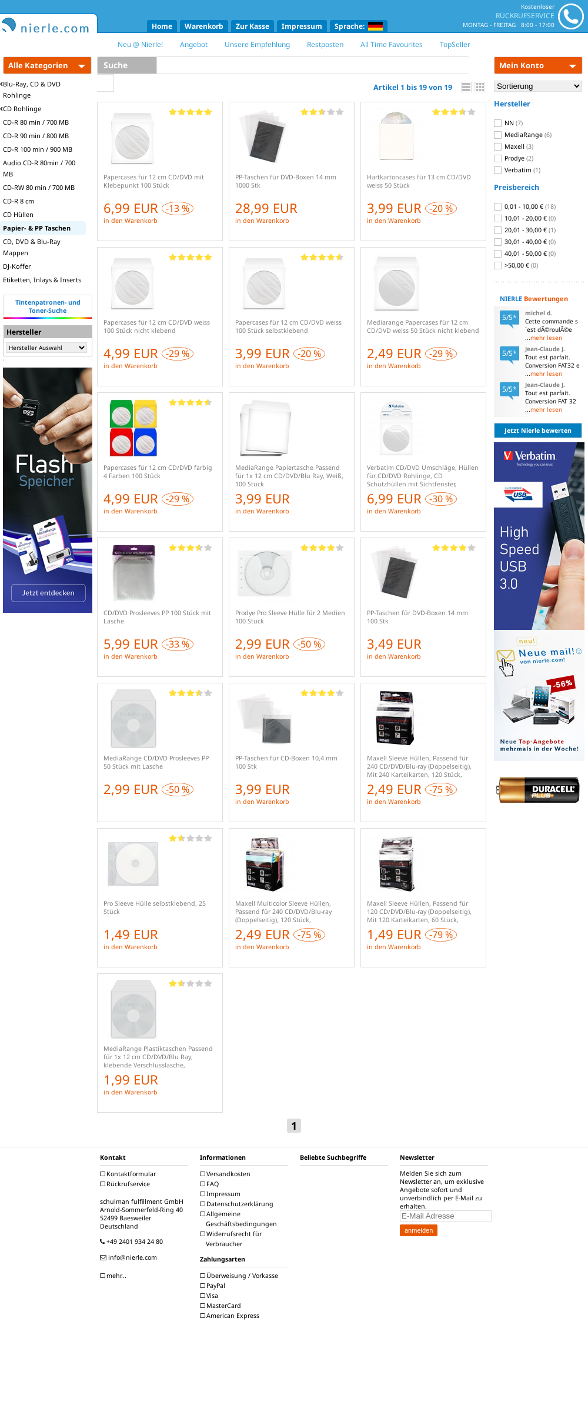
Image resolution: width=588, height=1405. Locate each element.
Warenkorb (204, 26)
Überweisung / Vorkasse (240, 1275)
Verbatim (517, 170)
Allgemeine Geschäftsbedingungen (240, 1219)
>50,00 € (516, 265)
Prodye (513, 158)
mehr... (114, 1275)
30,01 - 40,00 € (525, 242)
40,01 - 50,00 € (525, 253)
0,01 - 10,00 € (525, 206)
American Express (231, 1315)
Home (162, 26)
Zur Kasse (252, 26)
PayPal (214, 1285)
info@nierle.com (130, 1257)
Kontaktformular (129, 1174)
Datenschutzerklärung (238, 1204)
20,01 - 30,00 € (525, 230)
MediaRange (523, 135)
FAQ (211, 1184)
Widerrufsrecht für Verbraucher (232, 1239)
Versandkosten (226, 1174)
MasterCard (222, 1305)
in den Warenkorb (130, 220)
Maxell (513, 146)
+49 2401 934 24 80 (133, 1241)
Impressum (302, 26)
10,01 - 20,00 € (525, 218)
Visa (210, 1295)
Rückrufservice (126, 1184)
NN (508, 123)
